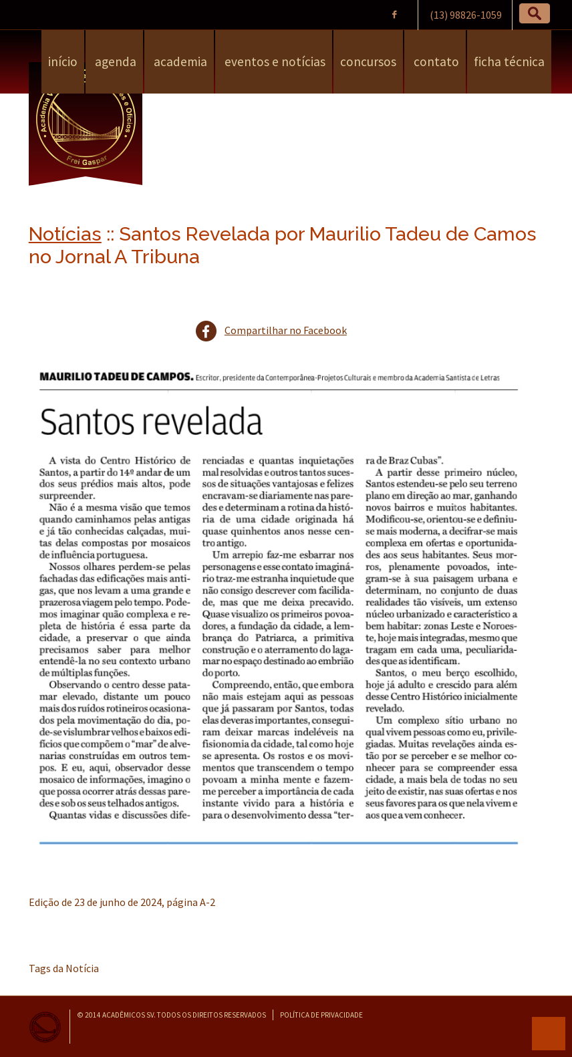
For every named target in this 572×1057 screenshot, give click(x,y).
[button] (534, 13)
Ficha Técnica (509, 61)
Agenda (114, 61)
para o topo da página (548, 1033)
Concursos (368, 61)
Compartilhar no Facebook (286, 330)
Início (63, 61)
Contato (435, 61)
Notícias (65, 233)
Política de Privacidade (321, 1015)
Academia (179, 61)
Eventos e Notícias (273, 61)
